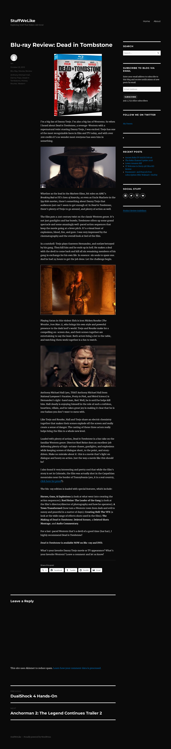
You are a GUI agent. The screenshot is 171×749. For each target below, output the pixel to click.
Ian (11, 63)
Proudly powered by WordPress (37, 737)
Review (28, 71)
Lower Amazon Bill (133, 163)
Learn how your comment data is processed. (77, 668)
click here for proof (51, 481)
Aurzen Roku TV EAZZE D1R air (138, 157)
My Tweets (128, 124)
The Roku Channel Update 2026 (139, 160)
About (157, 21)
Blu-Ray (14, 71)
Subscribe (130, 97)
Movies (21, 71)
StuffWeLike (22, 20)
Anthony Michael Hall (20, 75)
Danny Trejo (15, 78)
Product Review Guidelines (134, 211)
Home (146, 21)
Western (21, 83)
